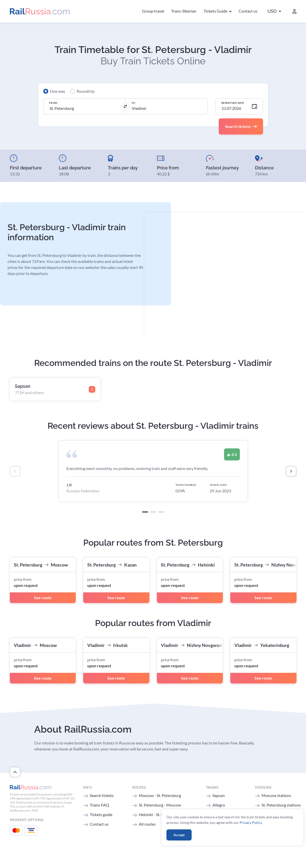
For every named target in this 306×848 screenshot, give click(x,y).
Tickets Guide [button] (216, 11)
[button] (274, 11)
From (53, 102)
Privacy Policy (251, 822)
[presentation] (15, 471)
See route (43, 597)
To (133, 102)
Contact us (248, 11)
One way (57, 91)
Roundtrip (86, 91)
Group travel (153, 11)
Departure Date (232, 102)
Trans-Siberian (183, 11)
